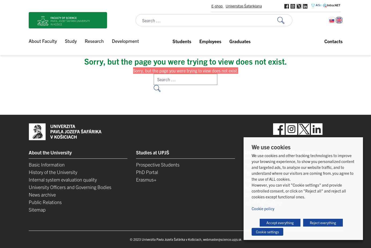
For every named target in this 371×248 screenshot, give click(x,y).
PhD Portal (147, 172)
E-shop (217, 5)
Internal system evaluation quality (63, 179)
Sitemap (37, 209)
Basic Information (47, 164)
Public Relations (45, 202)
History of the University (53, 172)
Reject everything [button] (323, 222)
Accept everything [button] (280, 222)
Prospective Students (157, 164)
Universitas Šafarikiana (244, 5)
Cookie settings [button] (267, 232)
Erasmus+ (146, 179)
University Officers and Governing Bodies (70, 187)
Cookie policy (263, 208)
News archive (42, 194)
